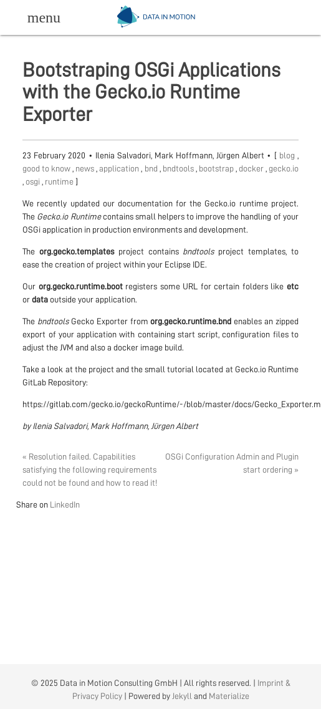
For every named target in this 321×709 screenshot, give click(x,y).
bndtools (179, 168)
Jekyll (182, 696)
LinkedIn (65, 504)
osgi (34, 181)
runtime (60, 181)
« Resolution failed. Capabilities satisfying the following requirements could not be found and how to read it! (89, 469)
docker (252, 168)
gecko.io (284, 168)
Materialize (229, 696)
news (85, 168)
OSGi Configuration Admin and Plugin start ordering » (232, 463)
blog (288, 155)
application (120, 168)
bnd (152, 168)
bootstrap (217, 168)
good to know (47, 168)
